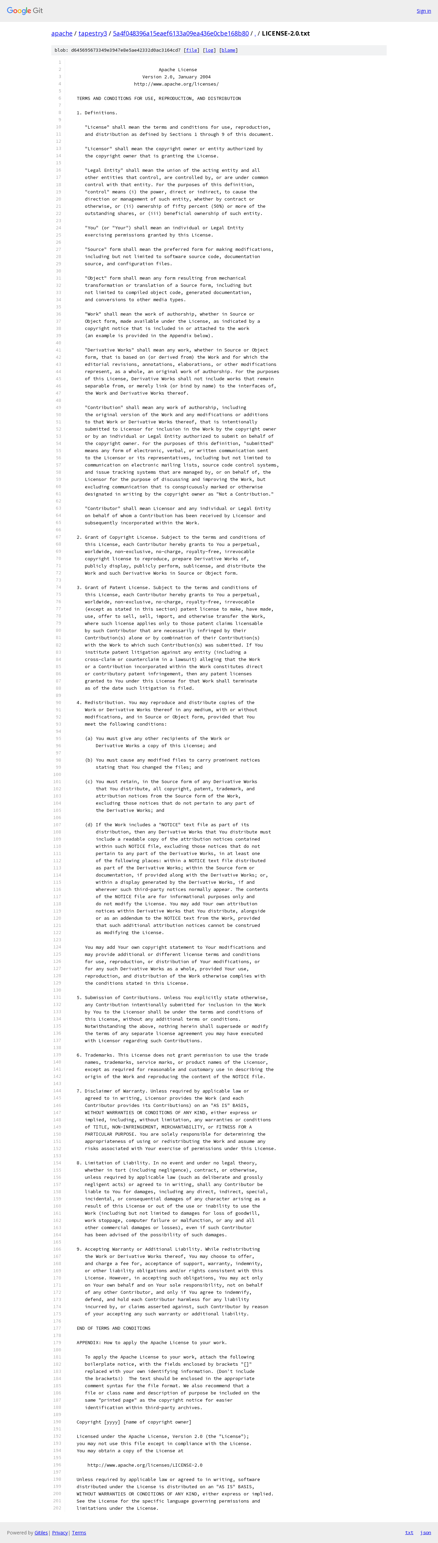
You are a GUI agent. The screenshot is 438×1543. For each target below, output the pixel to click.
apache (62, 33)
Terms (79, 1532)
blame (228, 50)
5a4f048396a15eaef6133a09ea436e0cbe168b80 (181, 33)
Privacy (60, 1532)
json (425, 1532)
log (209, 50)
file (191, 50)
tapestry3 (92, 33)
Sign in (424, 11)
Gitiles (41, 1532)
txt (409, 1532)
